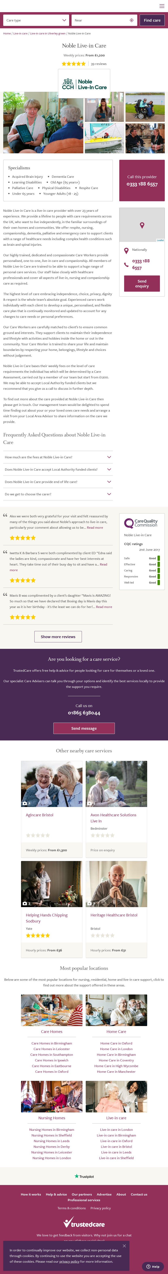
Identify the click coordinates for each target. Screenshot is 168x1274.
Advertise (104, 1194)
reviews (99, 63)
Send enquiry (142, 283)
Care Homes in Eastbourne (51, 1065)
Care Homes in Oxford (51, 1071)
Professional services (84, 1199)
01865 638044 (84, 712)
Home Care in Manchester (116, 1071)
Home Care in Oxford (116, 1043)
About (121, 1194)
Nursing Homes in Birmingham (51, 1129)
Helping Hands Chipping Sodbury (47, 918)
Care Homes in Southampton (51, 1054)
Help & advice (56, 1194)
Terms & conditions (71, 1207)
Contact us (139, 1194)
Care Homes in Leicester (52, 1048)
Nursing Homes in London (52, 1157)
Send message (84, 728)
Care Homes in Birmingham (52, 1043)
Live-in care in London (116, 1129)
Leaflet (160, 240)
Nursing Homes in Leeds (52, 1140)
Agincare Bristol (39, 815)
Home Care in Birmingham (116, 1054)
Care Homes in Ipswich (51, 1060)
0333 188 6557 (142, 183)
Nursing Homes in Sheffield (52, 1135)
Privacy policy (101, 1207)
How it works (31, 1194)
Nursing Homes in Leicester (51, 1152)
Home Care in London (116, 1048)
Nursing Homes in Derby (52, 1146)
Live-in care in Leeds (116, 1152)
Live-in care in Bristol (116, 1146)
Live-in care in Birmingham (116, 1135)
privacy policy (69, 1261)
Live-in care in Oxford (116, 1140)
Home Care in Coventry (116, 1060)
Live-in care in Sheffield (116, 1157)
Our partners (82, 1194)
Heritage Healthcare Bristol (114, 915)
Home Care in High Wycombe (116, 1065)
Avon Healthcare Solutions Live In (113, 818)
